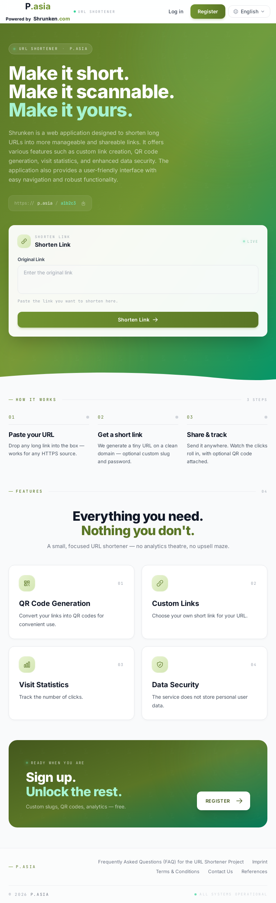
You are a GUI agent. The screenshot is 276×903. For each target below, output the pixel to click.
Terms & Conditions (177, 871)
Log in (176, 11)
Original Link (31, 259)
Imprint (259, 862)
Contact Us (220, 871)
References (254, 871)
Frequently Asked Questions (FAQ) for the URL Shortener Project (171, 862)
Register (208, 11)
